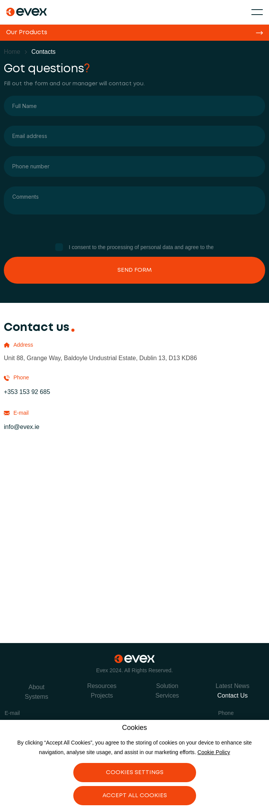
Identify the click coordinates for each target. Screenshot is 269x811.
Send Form (134, 270)
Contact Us (232, 695)
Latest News (232, 686)
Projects (102, 695)
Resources (101, 686)
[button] (257, 12)
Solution (167, 686)
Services (167, 695)
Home (12, 51)
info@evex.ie (22, 427)
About (36, 687)
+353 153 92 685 (27, 392)
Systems (36, 696)
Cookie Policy (214, 752)
